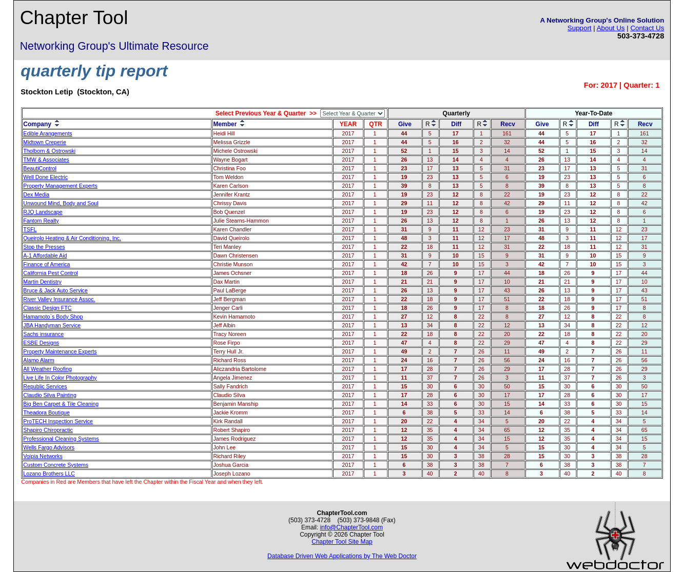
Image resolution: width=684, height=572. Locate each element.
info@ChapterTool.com (351, 527)
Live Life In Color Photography (59, 377)
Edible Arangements (47, 133)
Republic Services (45, 386)
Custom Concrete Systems (55, 465)
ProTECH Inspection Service (58, 421)
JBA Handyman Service (52, 325)
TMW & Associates (46, 159)
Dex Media (36, 194)
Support (580, 28)
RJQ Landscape (42, 212)
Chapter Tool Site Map (342, 541)
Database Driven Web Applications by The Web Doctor (342, 556)
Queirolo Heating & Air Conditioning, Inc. (72, 238)
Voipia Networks (42, 456)
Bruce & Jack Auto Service (55, 290)
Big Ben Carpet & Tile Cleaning (61, 404)
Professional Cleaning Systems (61, 439)
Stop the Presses (44, 247)
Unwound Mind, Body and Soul (60, 203)
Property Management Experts (60, 186)
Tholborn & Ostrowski (49, 151)
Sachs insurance (43, 334)
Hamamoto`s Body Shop (53, 316)
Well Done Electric (45, 177)
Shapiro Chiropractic (48, 430)
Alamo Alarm (38, 360)
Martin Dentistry (42, 282)
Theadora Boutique (46, 412)
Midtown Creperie (44, 142)
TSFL (29, 229)
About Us (611, 28)
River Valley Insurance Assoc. (59, 299)
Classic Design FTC (47, 308)
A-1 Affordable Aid (45, 255)
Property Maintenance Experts (59, 351)
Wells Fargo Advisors (48, 447)
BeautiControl (39, 168)
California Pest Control (50, 273)
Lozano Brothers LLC (49, 473)
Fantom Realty (40, 221)
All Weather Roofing (47, 369)
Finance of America (46, 264)
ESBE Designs (41, 343)
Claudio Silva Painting (49, 395)
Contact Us (647, 28)
